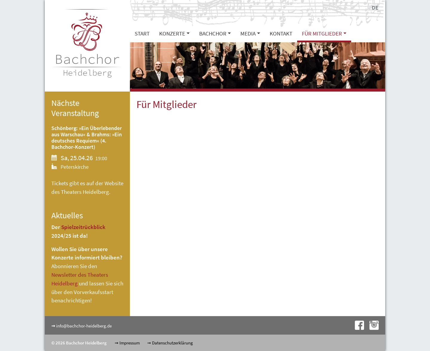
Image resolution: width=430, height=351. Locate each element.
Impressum (129, 343)
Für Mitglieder (322, 33)
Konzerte (172, 33)
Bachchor (212, 33)
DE (375, 7)
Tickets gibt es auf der (78, 183)
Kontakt (281, 33)
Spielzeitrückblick (83, 227)
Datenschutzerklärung (172, 343)
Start (142, 33)
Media (248, 33)
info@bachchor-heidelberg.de (84, 326)
